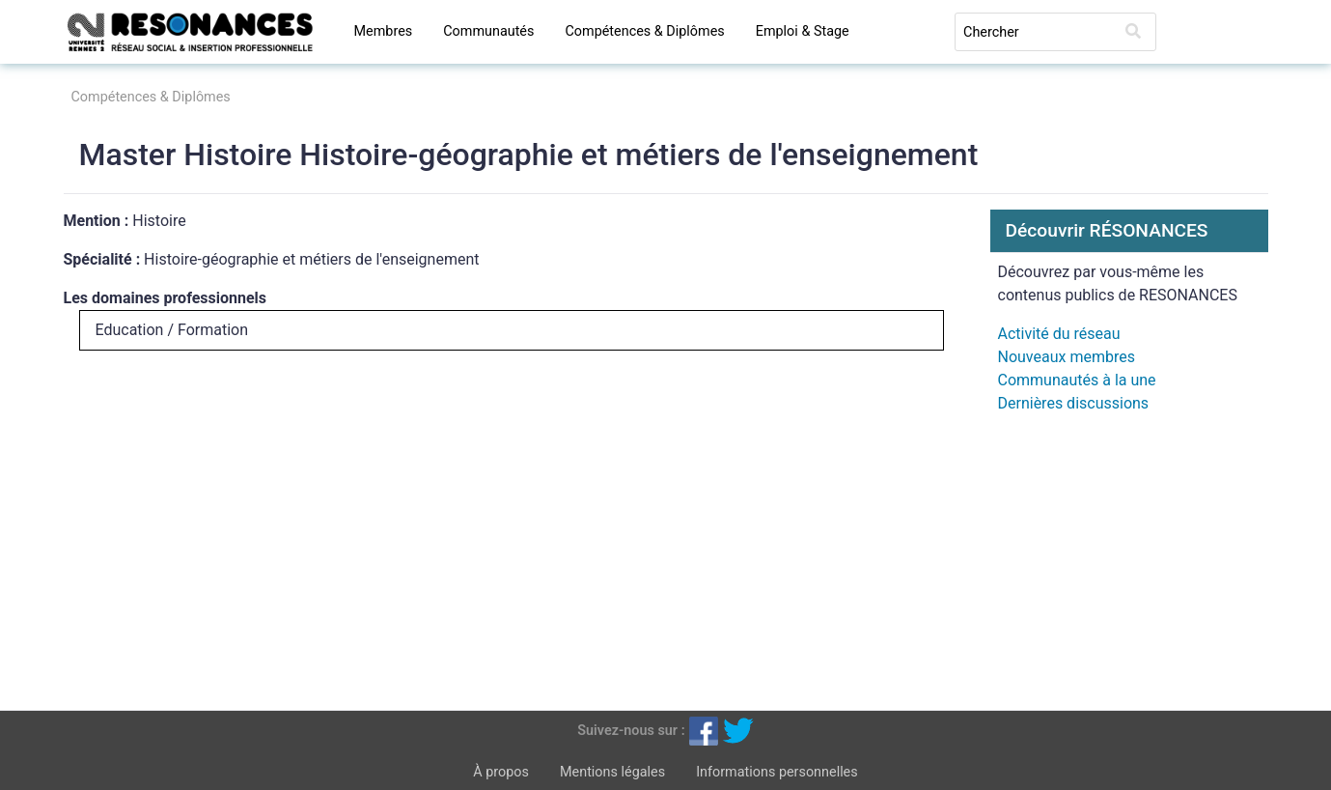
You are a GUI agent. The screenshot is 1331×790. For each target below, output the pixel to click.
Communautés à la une (1077, 380)
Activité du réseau (1059, 333)
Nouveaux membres (1066, 357)
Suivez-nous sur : (630, 729)
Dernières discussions (1074, 403)
